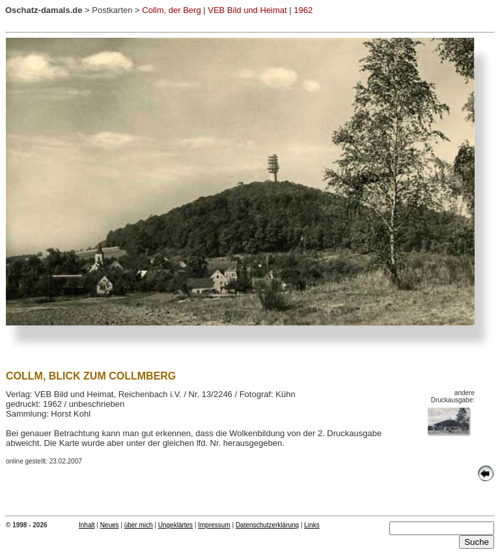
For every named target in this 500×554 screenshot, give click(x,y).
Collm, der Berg (171, 10)
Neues (109, 525)
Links (311, 525)
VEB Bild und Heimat (247, 10)
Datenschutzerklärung (267, 525)
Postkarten (112, 10)
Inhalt (86, 525)
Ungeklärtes (175, 525)
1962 (303, 10)
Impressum (214, 525)
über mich (138, 525)
